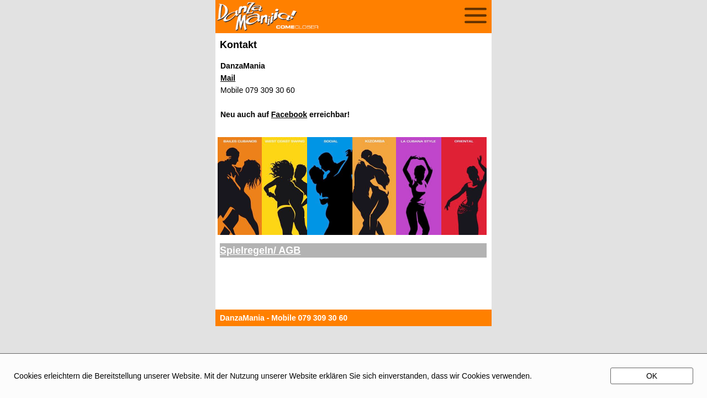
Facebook (289, 114)
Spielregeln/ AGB (260, 250)
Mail (227, 78)
